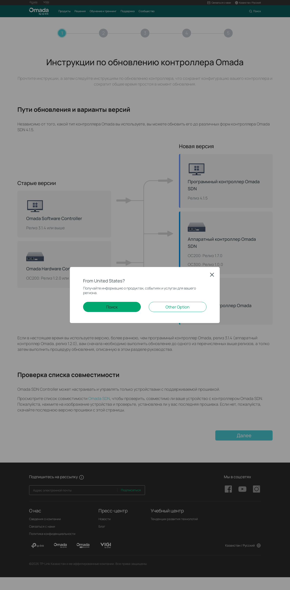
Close (212, 275)
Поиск (112, 307)
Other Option (177, 307)
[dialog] (145, 295)
